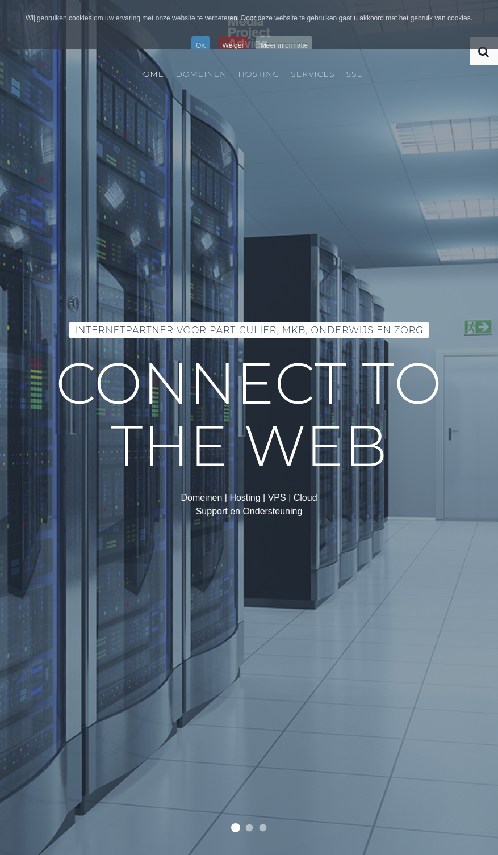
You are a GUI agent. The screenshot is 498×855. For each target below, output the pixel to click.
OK (201, 45)
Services (312, 74)
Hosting (258, 74)
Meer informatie (284, 45)
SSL (354, 74)
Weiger (233, 45)
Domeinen (201, 74)
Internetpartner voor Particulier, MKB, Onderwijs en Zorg (235, 827)
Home (150, 74)
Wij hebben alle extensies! (262, 828)
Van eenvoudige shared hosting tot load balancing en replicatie (249, 828)
